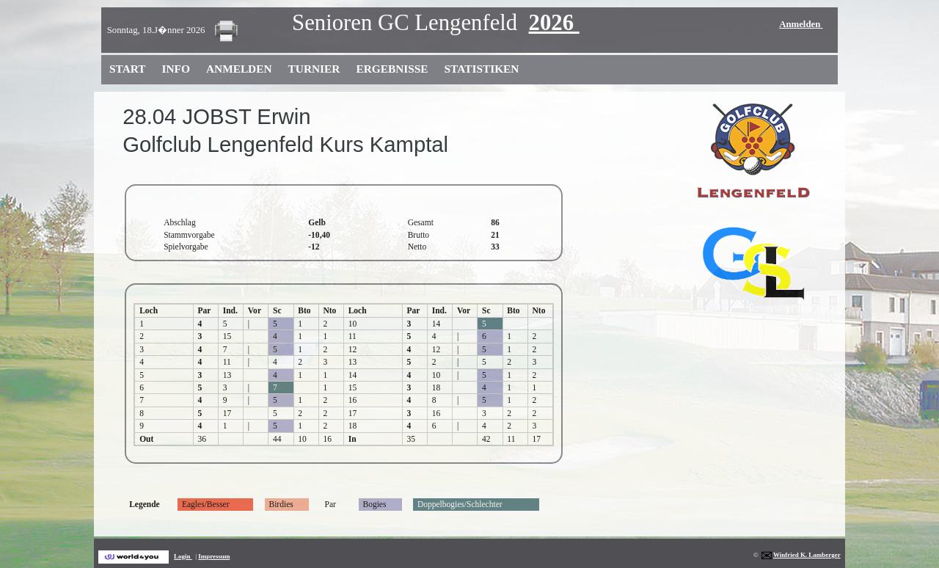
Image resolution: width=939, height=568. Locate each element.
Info (176, 68)
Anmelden (800, 24)
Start (127, 68)
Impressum (214, 556)
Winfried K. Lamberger (800, 554)
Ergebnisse (392, 68)
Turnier (314, 68)
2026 (554, 22)
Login (183, 556)
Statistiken (482, 68)
